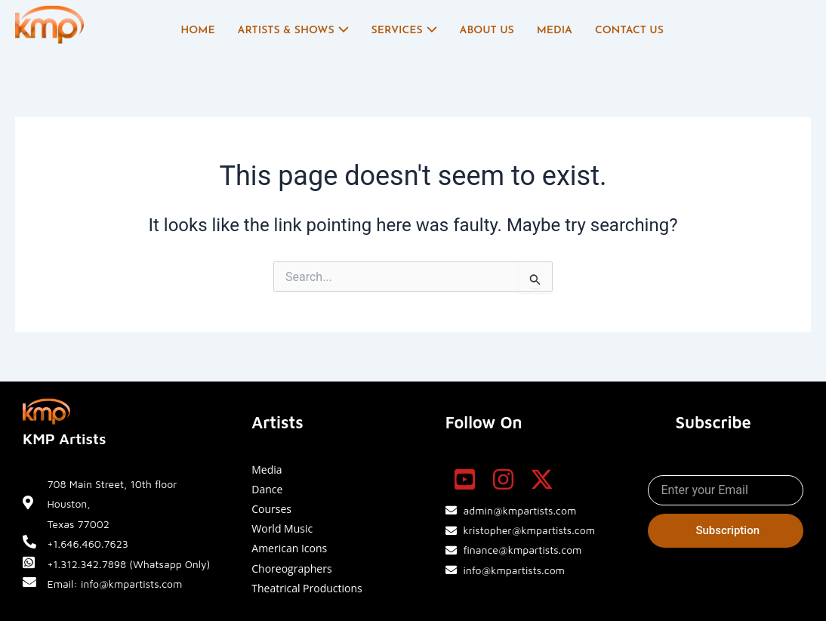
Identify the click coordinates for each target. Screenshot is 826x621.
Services (404, 31)
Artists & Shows (293, 31)
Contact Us (629, 30)
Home (197, 30)
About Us (487, 30)
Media (554, 30)
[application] (341, 31)
